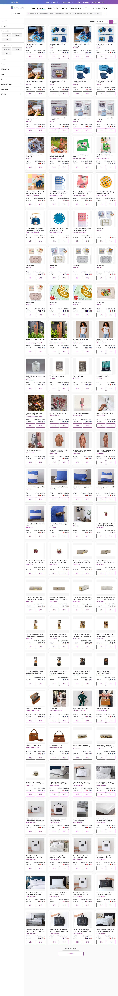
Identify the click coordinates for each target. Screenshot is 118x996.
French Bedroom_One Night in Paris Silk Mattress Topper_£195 (35, 930)
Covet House (99, 527)
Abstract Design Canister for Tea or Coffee (35, 377)
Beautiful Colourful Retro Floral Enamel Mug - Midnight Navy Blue (58, 192)
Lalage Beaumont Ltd (32, 710)
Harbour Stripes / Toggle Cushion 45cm (35, 524)
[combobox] (101, 22)
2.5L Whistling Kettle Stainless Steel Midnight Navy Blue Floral (35, 229)
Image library (41, 8)
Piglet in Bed (53, 453)
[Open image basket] (105, 13)
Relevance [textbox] (100, 21)
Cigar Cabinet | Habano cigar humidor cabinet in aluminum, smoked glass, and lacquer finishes (81, 635)
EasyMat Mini (100, 228)
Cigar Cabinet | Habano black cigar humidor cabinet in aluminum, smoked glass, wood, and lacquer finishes (35, 672)
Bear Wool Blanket (78, 376)
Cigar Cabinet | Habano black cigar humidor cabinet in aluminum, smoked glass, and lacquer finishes (81, 672)
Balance (75, 524)
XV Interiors (29, 489)
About (70, 2)
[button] (14, 2)
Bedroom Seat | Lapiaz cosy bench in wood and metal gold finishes (81, 561)
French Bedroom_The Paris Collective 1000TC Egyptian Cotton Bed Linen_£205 (57, 856)
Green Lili (75, 526)
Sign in (86, 2)
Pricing (64, 2)
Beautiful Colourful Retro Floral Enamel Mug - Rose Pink (82, 229)
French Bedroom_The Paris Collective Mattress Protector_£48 (57, 819)
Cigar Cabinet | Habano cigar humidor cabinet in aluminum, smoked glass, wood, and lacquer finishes (34, 635)
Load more (70, 953)
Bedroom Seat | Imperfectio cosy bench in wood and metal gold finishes (82, 598)
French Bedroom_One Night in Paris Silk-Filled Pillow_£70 (58, 893)
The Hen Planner (77, 343)
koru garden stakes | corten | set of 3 (35, 340)
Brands (49, 8)
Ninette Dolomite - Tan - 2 (33, 708)
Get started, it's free (98, 2)
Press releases (63, 8)
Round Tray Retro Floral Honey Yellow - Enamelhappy (105, 192)
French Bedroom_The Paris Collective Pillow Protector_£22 (105, 783)
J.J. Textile (52, 378)
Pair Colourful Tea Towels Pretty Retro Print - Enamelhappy (82, 192)
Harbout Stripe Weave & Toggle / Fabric (59, 524)
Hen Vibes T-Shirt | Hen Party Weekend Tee (81, 340)
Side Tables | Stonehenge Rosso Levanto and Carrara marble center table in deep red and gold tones (105, 524)
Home (33, 8)
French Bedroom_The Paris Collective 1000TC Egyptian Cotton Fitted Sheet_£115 (104, 819)
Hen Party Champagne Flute (58, 413)
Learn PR (56, 2)
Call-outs (81, 8)
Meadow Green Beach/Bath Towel (81, 155)
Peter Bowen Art (30, 380)
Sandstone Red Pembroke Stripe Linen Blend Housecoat (59, 450)
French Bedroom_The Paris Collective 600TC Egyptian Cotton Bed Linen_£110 (34, 893)
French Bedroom (54, 785)
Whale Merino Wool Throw (103, 376)
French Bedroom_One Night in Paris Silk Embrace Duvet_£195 (82, 930)
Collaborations (96, 8)
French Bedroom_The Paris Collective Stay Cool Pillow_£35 (58, 783)
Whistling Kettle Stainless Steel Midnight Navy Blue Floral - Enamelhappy (35, 192)
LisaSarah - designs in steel (34, 343)
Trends (56, 8)
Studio (105, 8)
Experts (88, 8)
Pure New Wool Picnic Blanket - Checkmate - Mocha (35, 414)
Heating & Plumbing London (34, 416)
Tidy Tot (28, 48)
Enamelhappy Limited (56, 158)
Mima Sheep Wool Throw (57, 376)
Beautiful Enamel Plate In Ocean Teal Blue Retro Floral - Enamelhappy (59, 229)
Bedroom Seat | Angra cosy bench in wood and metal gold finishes (81, 746)
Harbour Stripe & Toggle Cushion (35, 487)
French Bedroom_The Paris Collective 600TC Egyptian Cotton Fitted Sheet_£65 (104, 856)
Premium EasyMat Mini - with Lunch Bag (34, 45)
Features (48, 2)
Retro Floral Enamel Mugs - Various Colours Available (57, 155)
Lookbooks (73, 8)
